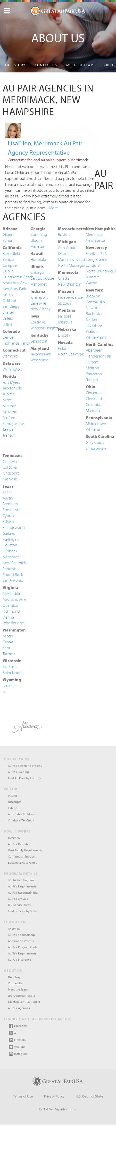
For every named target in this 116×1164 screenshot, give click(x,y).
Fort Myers (11, 382)
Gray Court (95, 442)
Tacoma (9, 653)
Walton (92, 331)
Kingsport (11, 473)
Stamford (10, 356)
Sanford (9, 417)
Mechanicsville (14, 599)
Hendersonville (98, 356)
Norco (8, 294)
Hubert (92, 361)
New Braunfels (15, 562)
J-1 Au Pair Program (21, 880)
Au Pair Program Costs (22, 947)
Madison (10, 666)
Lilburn (36, 240)
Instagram (18, 1054)
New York (94, 307)
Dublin (8, 270)
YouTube (17, 1047)
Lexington (38, 341)
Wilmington (12, 369)
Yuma (7, 240)
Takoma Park (40, 353)
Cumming (38, 234)
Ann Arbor (67, 247)
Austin (8, 498)
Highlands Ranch (17, 343)
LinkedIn (17, 1040)
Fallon (63, 348)
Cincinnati (94, 392)
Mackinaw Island (71, 259)
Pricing (12, 795)
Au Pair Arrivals (18, 899)
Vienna (8, 617)
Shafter (8, 312)
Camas (8, 641)
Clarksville (10, 461)
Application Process (21, 941)
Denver (9, 337)
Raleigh (92, 379)
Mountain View (15, 282)
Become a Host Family (22, 862)
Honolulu (38, 259)
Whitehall (93, 429)
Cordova (10, 467)
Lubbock (10, 550)
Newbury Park (14, 288)
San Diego (11, 306)
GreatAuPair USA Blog (24, 1002)
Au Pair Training (18, 772)
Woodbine (39, 359)
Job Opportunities (21, 995)
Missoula (65, 322)
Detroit (64, 253)
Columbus (94, 404)
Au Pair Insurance (19, 959)
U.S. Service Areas (19, 905)
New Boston (96, 240)
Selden (91, 319)
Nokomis (10, 411)
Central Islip (95, 301)
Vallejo (8, 318)
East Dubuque (42, 278)
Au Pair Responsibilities (23, 892)
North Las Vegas (71, 353)
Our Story (15, 65)
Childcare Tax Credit (21, 820)
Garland (9, 533)
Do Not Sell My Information (58, 1109)
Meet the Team (80, 65)
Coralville (37, 322)
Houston (10, 544)
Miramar (9, 405)
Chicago (37, 272)
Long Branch (96, 259)
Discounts (14, 802)
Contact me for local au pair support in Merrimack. (48, 159)
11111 (8, 492)
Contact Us (46, 65)
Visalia (7, 324)
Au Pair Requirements (22, 886)
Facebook (18, 1026)
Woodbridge (13, 622)
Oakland (9, 300)
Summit (92, 276)
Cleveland (94, 398)
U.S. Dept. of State (89, 1096)
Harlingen (11, 539)
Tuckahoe (94, 325)
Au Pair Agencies (19, 1008)
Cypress (9, 515)
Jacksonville (12, 387)
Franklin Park (96, 253)
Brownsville (12, 509)
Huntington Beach (18, 276)
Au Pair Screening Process (25, 766)
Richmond (11, 611)
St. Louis (65, 303)
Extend (12, 808)
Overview (14, 838)
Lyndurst (93, 265)
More (53, 207)
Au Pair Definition (19, 844)
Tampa (8, 429)
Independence (70, 297)
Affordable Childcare (21, 814)
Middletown (96, 423)
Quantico (10, 605)
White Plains (96, 337)
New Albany (40, 308)
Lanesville (38, 303)
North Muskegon (72, 265)
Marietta (37, 246)
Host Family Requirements (25, 850)
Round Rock (13, 574)
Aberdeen (94, 350)
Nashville (10, 478)
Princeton (94, 373)
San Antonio (13, 580)
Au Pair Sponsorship (21, 935)
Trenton (9, 435)
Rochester (94, 313)
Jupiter (8, 393)
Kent (6, 647)
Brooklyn (93, 295)
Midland (92, 367)
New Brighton (69, 284)
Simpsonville (96, 448)
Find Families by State (22, 911)
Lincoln (64, 335)
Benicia (8, 259)
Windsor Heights (44, 327)
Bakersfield (11, 253)
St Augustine (13, 423)
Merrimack (94, 234)
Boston (64, 234)
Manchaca (11, 556)
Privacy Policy (54, 1096)
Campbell (10, 265)
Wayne (91, 282)
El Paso (8, 521)
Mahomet (38, 284)
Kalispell (64, 316)
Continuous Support (21, 856)
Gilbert (8, 234)
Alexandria (11, 593)
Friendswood (14, 527)
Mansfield (94, 410)
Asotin (8, 635)
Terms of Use (23, 1096)
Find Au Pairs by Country (24, 778)
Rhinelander (13, 672)
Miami (7, 399)
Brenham (10, 503)
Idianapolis (39, 297)
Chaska (64, 278)
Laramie (9, 685)
